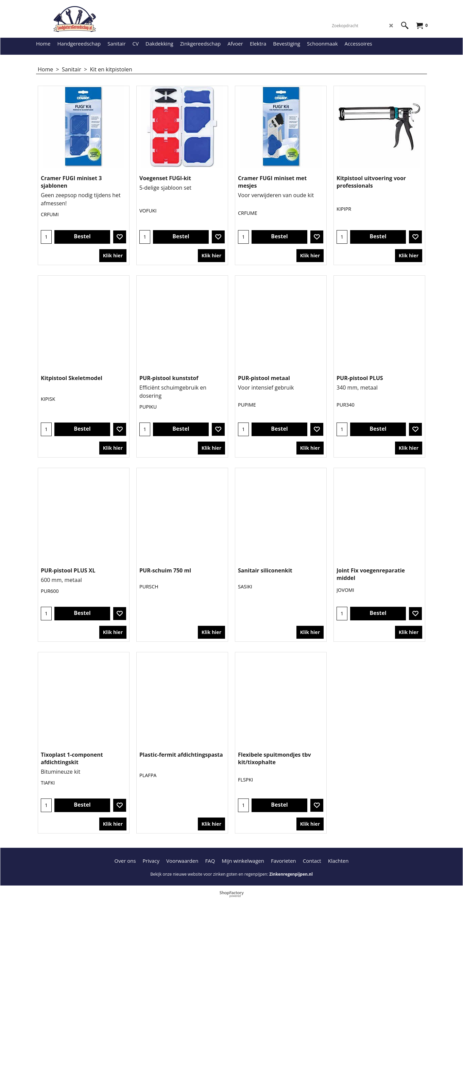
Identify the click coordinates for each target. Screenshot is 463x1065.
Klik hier (113, 265)
